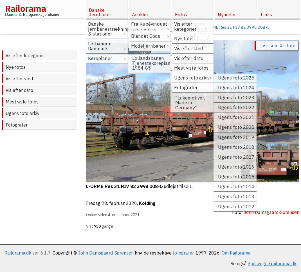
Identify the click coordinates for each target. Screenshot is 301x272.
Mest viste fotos (22, 102)
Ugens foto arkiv (22, 113)
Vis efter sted (19, 78)
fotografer (183, 253)
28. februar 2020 (119, 203)
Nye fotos (16, 67)
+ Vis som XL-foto (277, 46)
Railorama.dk (18, 253)
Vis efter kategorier (25, 55)
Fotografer (17, 125)
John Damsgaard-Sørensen (106, 253)
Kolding (147, 203)
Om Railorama (236, 253)
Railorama (25, 8)
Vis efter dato (19, 90)
